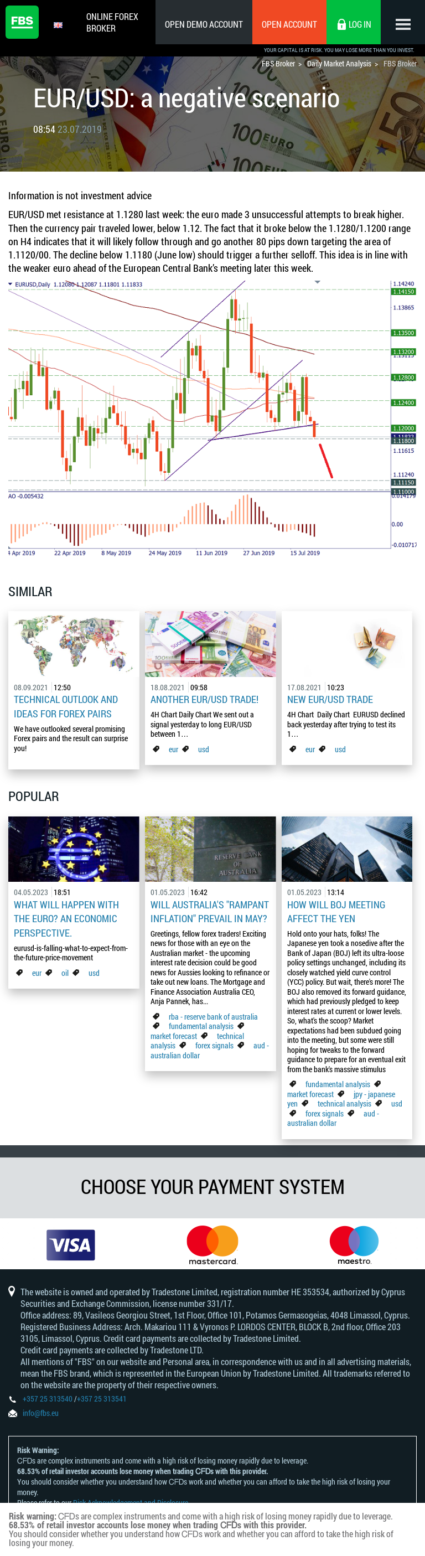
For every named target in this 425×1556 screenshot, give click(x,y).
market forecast (174, 1033)
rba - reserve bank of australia (213, 1014)
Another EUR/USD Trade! (204, 699)
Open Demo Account (204, 24)
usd (203, 748)
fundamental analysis (201, 1023)
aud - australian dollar (333, 1115)
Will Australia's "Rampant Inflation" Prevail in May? (210, 909)
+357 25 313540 (47, 1400)
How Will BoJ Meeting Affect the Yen (336, 909)
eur (173, 748)
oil (65, 969)
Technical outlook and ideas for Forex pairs (66, 705)
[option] (71, 1243)
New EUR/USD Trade (330, 699)
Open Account (289, 24)
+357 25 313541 (102, 1400)
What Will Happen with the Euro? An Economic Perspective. (66, 916)
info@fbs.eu (41, 1414)
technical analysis (344, 1100)
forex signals (214, 1042)
